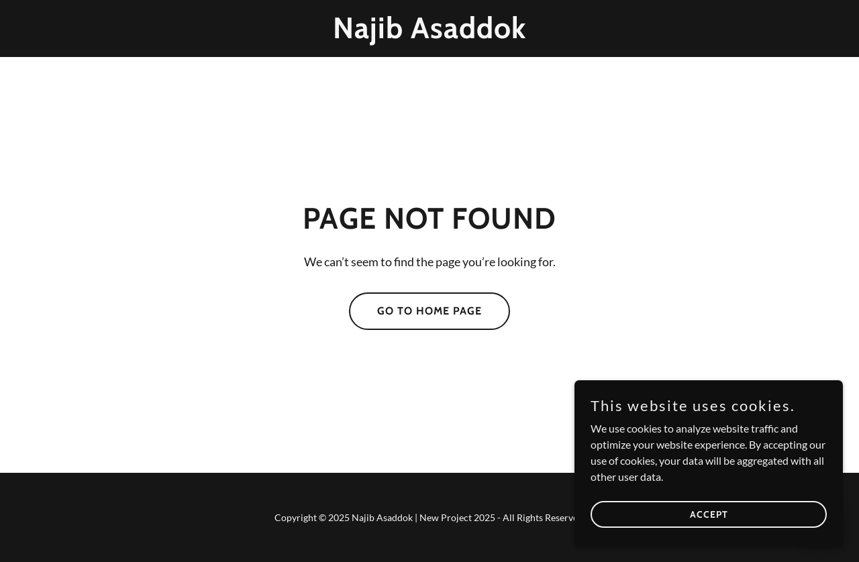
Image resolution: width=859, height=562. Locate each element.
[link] (430, 33)
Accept (709, 514)
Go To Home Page (429, 310)
